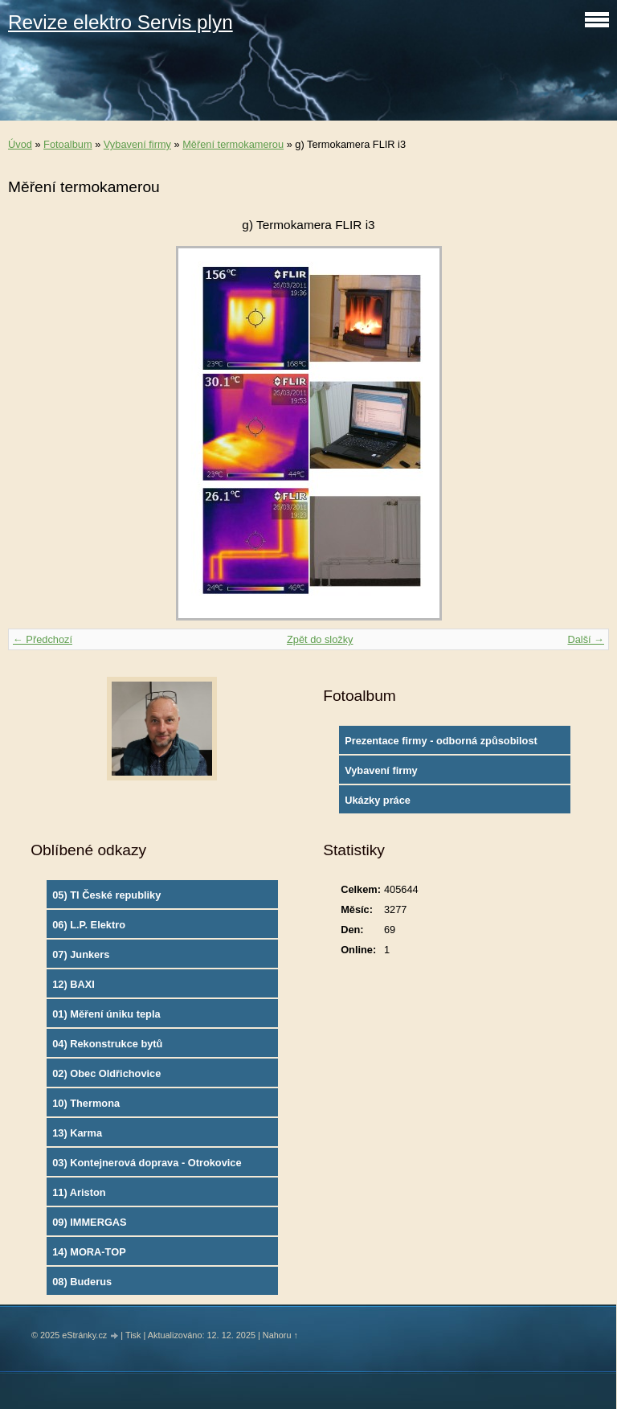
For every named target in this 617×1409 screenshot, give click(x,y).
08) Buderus (82, 1282)
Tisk (133, 1335)
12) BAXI (73, 984)
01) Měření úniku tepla (106, 1014)
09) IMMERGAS (89, 1222)
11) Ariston (78, 1192)
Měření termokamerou (233, 144)
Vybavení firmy (137, 144)
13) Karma (77, 1133)
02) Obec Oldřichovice (106, 1073)
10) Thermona (86, 1103)
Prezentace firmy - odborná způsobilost (441, 741)
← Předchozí (42, 639)
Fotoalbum (67, 144)
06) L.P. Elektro (88, 925)
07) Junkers (80, 954)
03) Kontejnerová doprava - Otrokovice (146, 1163)
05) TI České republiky (106, 895)
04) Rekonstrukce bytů (107, 1044)
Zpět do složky (320, 639)
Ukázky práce (378, 800)
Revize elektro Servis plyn (120, 22)
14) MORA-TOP (88, 1252)
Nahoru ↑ (280, 1335)
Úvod (20, 144)
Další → (585, 639)
